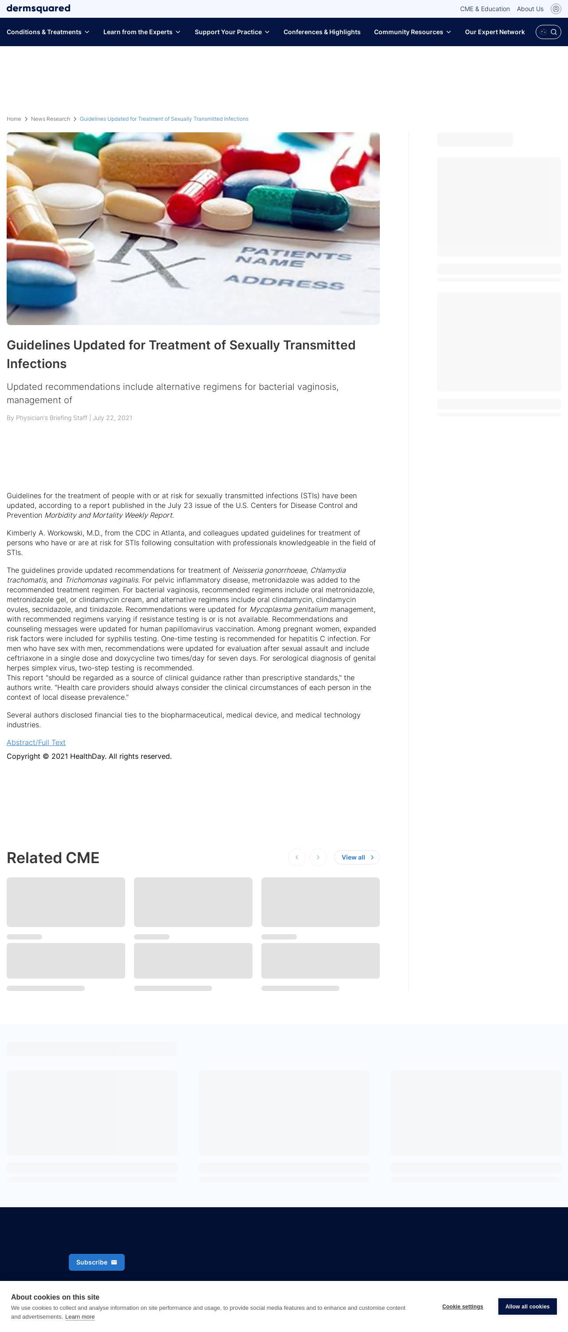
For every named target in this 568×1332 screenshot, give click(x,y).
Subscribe (96, 1262)
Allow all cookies (527, 1307)
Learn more (80, 1316)
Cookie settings (462, 1307)
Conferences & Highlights (322, 32)
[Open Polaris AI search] (548, 32)
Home (14, 118)
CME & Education (485, 8)
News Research (50, 118)
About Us (530, 8)
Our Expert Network (495, 32)
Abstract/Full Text (36, 742)
